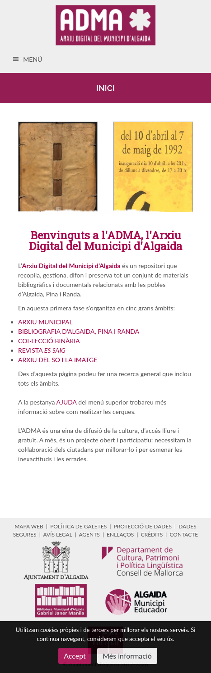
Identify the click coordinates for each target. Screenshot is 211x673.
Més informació (127, 655)
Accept (75, 655)
